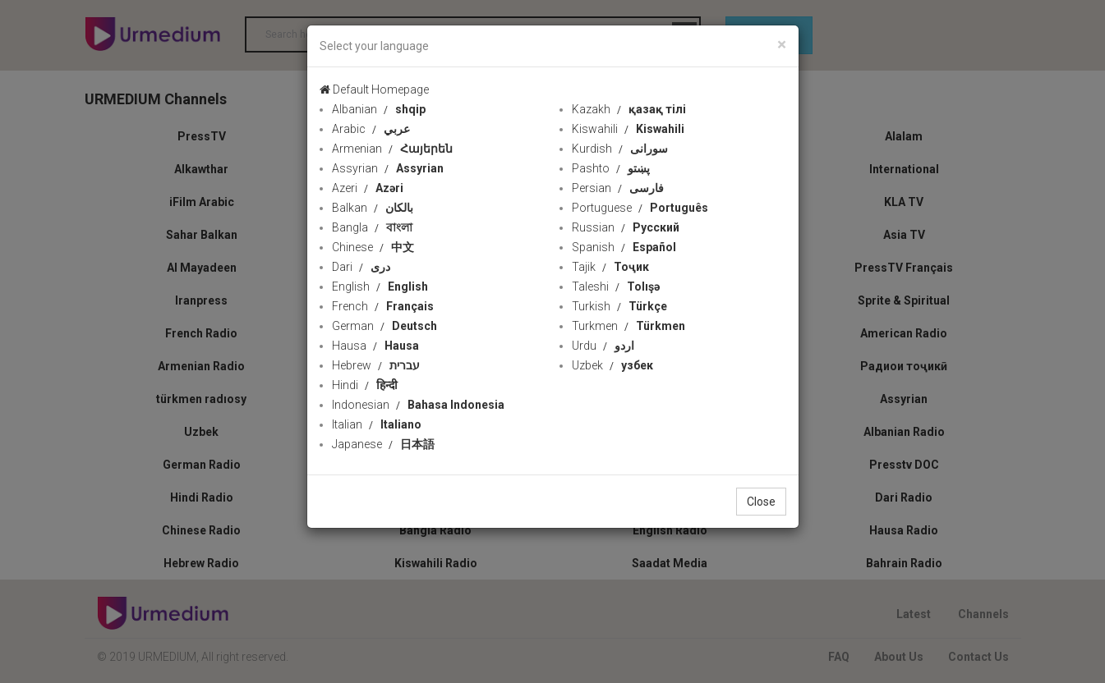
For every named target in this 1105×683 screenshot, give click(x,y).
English (380, 286)
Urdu (603, 345)
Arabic (371, 128)
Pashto (611, 168)
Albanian (379, 109)
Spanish (624, 247)
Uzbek (612, 365)
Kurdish (620, 148)
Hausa (375, 345)
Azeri (367, 188)
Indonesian (418, 404)
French (383, 306)
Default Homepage (374, 89)
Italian (376, 424)
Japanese (383, 444)
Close (761, 501)
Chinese (373, 247)
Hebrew (376, 365)
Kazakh (629, 109)
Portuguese (640, 207)
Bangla (372, 227)
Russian (625, 227)
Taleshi (616, 286)
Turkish (619, 306)
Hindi (365, 385)
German (384, 325)
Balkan (372, 207)
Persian (618, 188)
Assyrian (388, 168)
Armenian (392, 148)
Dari (361, 266)
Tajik (610, 266)
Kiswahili (628, 128)
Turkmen (628, 325)
